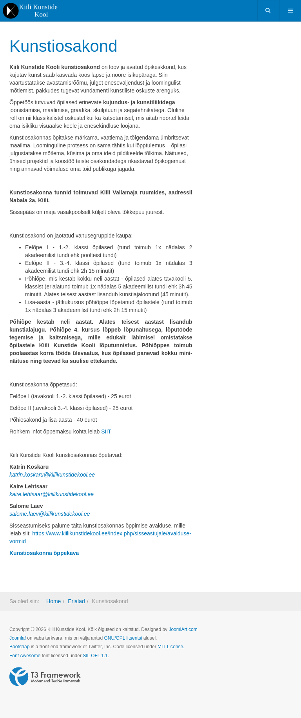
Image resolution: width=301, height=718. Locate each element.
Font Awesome (24, 655)
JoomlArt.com (183, 629)
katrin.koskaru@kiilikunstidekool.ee (52, 474)
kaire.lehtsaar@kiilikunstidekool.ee (51, 494)
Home (53, 601)
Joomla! (17, 638)
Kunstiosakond (63, 46)
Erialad (76, 601)
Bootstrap (19, 646)
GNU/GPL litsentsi (123, 638)
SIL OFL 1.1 (95, 655)
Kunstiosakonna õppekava (44, 553)
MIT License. (171, 646)
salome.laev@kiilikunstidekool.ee (49, 514)
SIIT (106, 431)
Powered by (45, 677)
